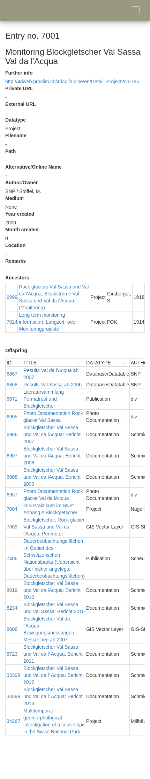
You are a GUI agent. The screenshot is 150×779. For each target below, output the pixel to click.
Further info (19, 73)
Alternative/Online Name (33, 167)
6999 (12, 297)
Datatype (15, 120)
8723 (12, 654)
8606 (12, 629)
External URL (20, 104)
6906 (12, 434)
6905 (12, 416)
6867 (12, 374)
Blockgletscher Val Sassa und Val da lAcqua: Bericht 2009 (52, 477)
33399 (13, 696)
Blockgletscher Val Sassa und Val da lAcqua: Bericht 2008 (52, 455)
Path (10, 151)
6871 (12, 399)
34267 (13, 721)
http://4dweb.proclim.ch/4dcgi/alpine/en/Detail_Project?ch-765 (72, 81)
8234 (12, 608)
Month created (22, 229)
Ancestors (17, 277)
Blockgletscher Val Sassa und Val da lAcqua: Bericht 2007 (52, 434)
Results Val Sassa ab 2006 (52, 384)
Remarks (15, 261)
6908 (12, 477)
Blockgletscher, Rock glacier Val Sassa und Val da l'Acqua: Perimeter (53, 527)
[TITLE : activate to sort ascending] (53, 363)
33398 (13, 675)
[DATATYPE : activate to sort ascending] (107, 363)
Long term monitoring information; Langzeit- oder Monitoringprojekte (48, 322)
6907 (12, 455)
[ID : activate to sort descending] (14, 363)
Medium (14, 198)
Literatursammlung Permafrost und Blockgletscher (43, 399)
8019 (12, 590)
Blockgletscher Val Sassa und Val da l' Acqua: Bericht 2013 (53, 696)
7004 (12, 509)
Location (15, 245)
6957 (12, 495)
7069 (12, 527)
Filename (16, 135)
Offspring (16, 350)
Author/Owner (21, 182)
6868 (12, 384)
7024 (12, 322)
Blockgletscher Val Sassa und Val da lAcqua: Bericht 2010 (52, 590)
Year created (19, 214)
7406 (12, 558)
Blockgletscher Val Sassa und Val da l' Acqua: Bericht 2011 (53, 654)
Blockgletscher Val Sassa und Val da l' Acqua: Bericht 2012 (53, 675)
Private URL (19, 88)
